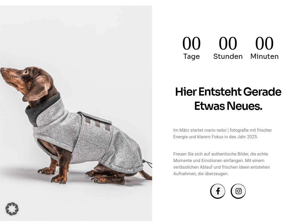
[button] (12, 209)
